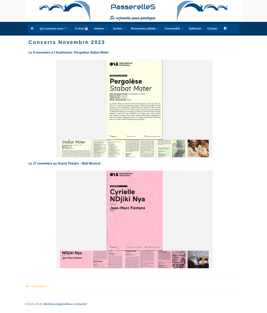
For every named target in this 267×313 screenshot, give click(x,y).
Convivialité (174, 28)
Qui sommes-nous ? (55, 28)
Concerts (39, 286)
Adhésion (195, 28)
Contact (212, 28)
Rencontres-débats (145, 28)
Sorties (119, 28)
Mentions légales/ (55, 304)
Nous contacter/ (76, 304)
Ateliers (101, 28)
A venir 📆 (81, 28)
